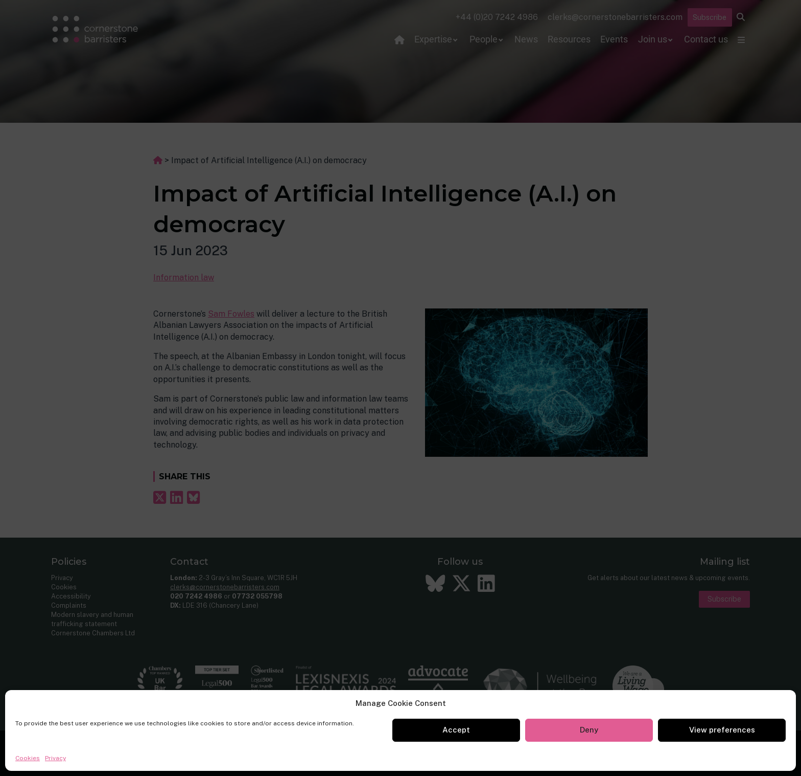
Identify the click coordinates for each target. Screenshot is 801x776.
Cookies (27, 758)
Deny (589, 729)
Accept (456, 729)
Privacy (55, 758)
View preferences (722, 729)
